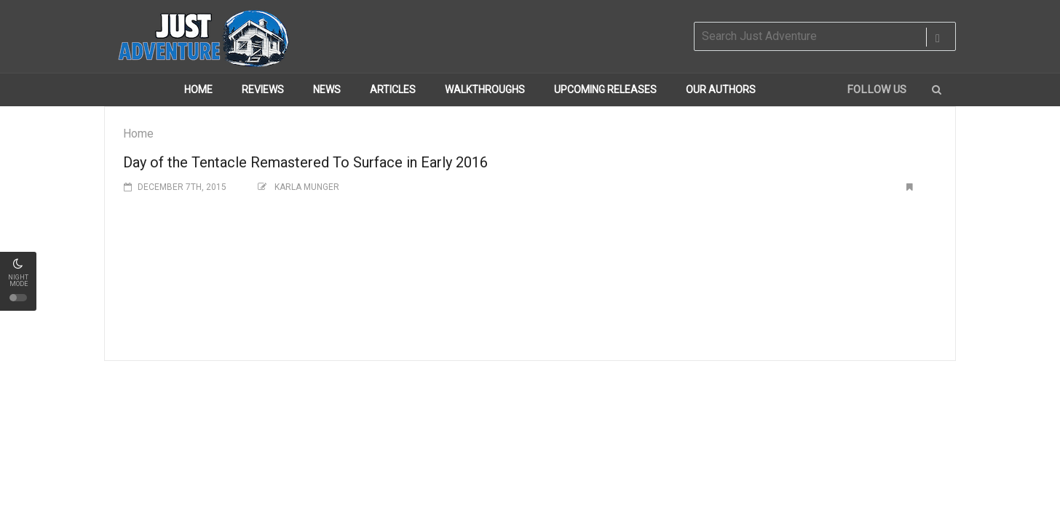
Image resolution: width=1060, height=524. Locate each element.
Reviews (263, 89)
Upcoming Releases (605, 89)
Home (198, 89)
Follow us (876, 89)
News (327, 89)
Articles (393, 89)
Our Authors (721, 89)
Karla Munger (306, 187)
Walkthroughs (485, 89)
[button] (936, 90)
